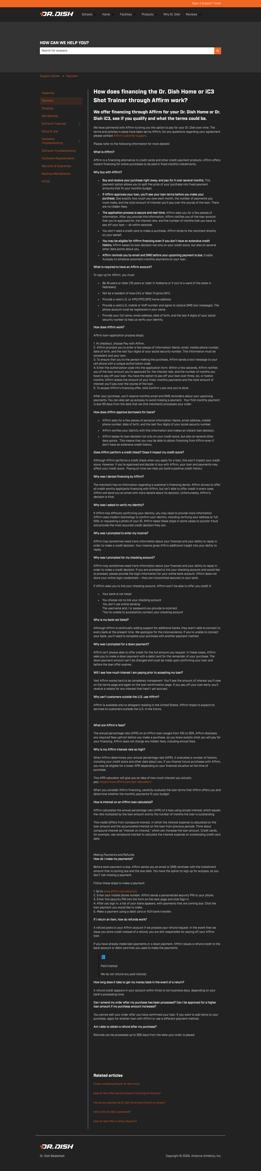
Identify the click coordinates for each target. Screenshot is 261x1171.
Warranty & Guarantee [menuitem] (56, 166)
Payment (72, 76)
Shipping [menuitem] (47, 108)
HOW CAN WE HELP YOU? (64, 43)
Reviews (191, 14)
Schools (87, 14)
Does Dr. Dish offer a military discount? (115, 1121)
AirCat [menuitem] (46, 181)
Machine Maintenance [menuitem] (56, 174)
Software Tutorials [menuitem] (54, 123)
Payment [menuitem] (47, 100)
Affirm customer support (130, 136)
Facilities (126, 14)
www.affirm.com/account (120, 891)
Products (148, 14)
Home (106, 14)
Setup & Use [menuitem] (50, 131)
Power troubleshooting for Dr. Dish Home (117, 1084)
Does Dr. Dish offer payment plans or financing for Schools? (127, 1093)
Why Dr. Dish (171, 14)
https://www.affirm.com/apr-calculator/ (126, 782)
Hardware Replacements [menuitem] (58, 158)
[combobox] (127, 50)
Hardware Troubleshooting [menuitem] (52, 141)
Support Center (50, 76)
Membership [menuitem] (50, 116)
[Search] (217, 50)
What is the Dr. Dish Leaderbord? (112, 1112)
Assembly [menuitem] (48, 93)
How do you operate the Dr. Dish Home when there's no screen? (129, 1103)
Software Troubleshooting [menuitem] (59, 151)
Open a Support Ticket (206, 3)
